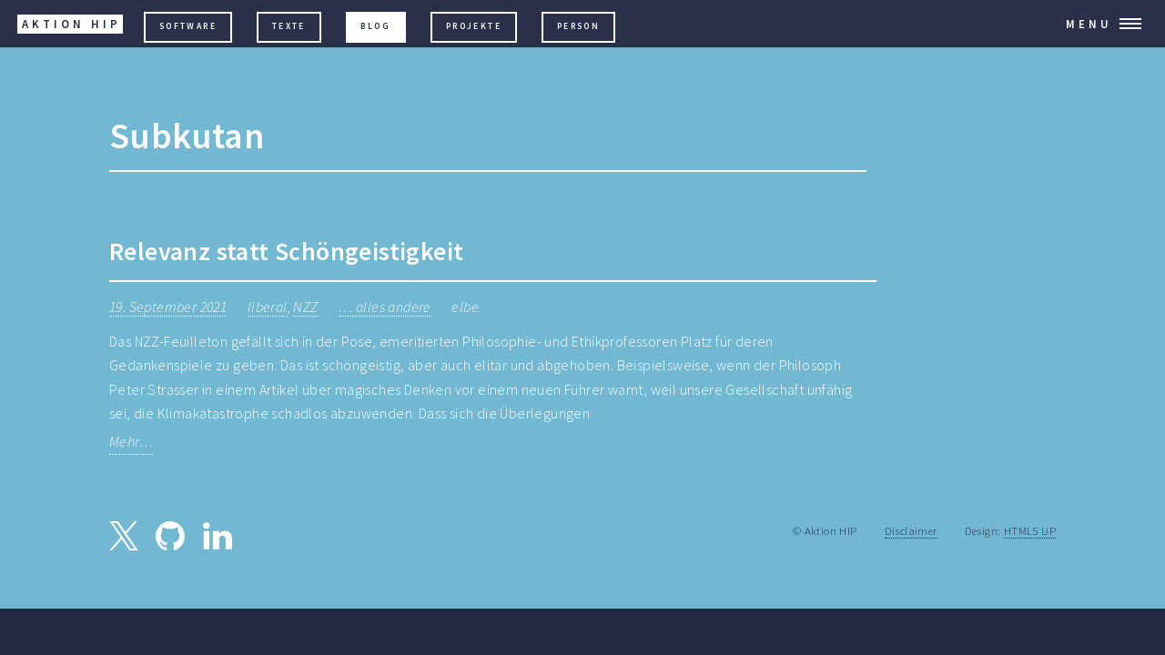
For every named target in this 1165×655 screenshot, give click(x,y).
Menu (1089, 23)
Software (188, 26)
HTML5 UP (1030, 530)
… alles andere (385, 306)
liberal (268, 306)
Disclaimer (911, 530)
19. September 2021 (168, 306)
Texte (289, 26)
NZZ (305, 306)
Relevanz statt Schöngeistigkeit (286, 251)
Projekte (473, 26)
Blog (375, 26)
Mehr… (131, 441)
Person (578, 26)
